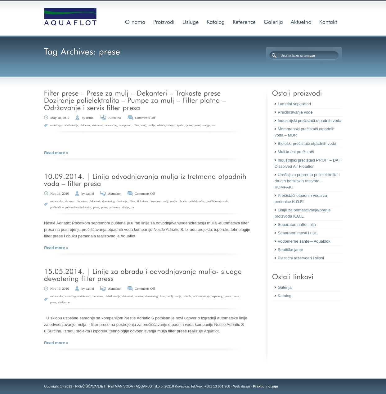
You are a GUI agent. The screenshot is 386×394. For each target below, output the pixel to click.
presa (96, 207)
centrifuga (55, 125)
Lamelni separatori (294, 104)
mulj (143, 125)
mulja (152, 125)
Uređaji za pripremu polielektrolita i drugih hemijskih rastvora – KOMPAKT (307, 180)
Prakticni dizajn (265, 386)
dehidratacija (71, 125)
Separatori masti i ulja (297, 233)
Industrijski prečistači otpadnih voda (309, 120)
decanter (69, 201)
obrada (182, 201)
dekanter (85, 125)
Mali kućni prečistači (296, 151)
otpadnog (217, 296)
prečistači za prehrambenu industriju (70, 207)
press (197, 125)
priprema (114, 207)
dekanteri (97, 125)
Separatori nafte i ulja (297, 224)
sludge (206, 125)
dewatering (111, 125)
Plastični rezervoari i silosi (301, 258)
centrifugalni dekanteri (78, 296)
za (213, 125)
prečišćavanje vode (217, 201)
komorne (156, 201)
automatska (56, 296)
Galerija (285, 287)
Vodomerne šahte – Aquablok (304, 241)
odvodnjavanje (165, 125)
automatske (56, 201)
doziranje (122, 201)
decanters (82, 201)
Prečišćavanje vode (295, 112)
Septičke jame (290, 249)
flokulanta (143, 201)
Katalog (284, 295)
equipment (125, 125)
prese (189, 125)
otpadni (180, 125)
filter (136, 125)
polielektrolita (196, 201)
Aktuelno (114, 117)
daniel (90, 117)
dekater (139, 296)
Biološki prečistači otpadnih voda (307, 143)
